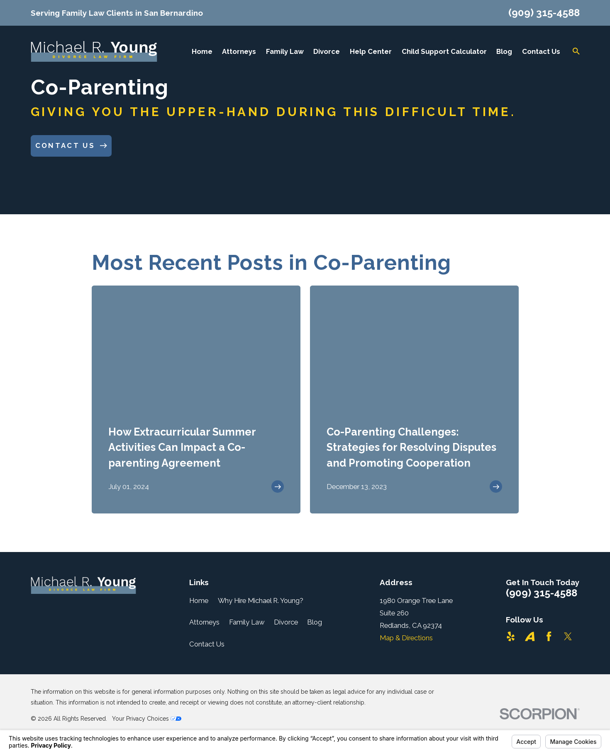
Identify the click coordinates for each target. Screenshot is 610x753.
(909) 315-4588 (544, 13)
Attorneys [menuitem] (239, 51)
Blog (314, 622)
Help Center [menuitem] (371, 51)
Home (198, 600)
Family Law (247, 622)
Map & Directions (406, 638)
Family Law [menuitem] (285, 51)
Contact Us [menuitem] (541, 51)
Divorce (286, 622)
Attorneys (204, 622)
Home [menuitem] (202, 51)
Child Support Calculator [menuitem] (444, 51)
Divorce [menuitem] (326, 51)
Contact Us (206, 644)
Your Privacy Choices (146, 718)
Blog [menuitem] (504, 51)
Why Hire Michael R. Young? (260, 600)
